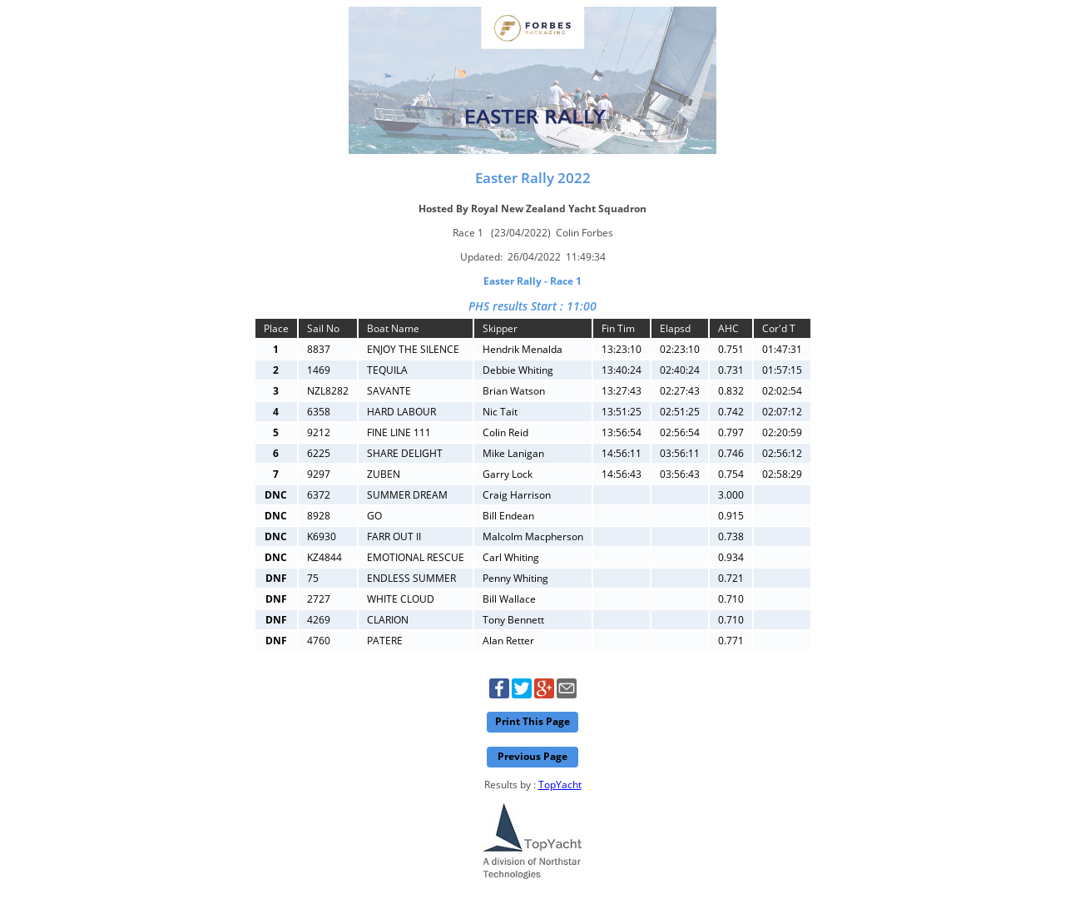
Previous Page (532, 756)
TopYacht (560, 784)
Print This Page (532, 721)
